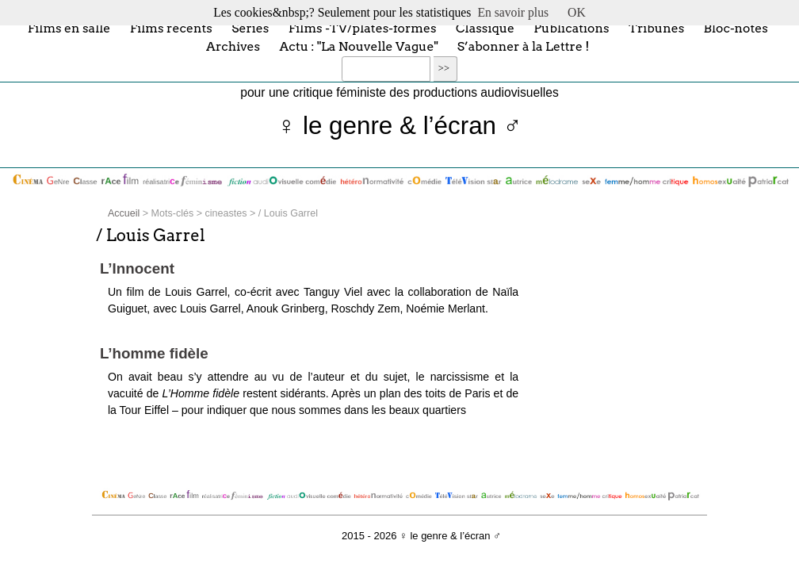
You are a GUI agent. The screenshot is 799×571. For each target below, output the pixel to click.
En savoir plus (513, 12)
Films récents (171, 27)
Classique (485, 27)
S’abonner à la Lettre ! (523, 46)
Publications (571, 27)
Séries (250, 27)
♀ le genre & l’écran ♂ (399, 126)
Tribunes (656, 27)
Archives (233, 46)
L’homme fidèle (154, 353)
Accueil (124, 213)
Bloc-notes (736, 27)
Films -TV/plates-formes (363, 27)
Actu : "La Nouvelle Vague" (359, 46)
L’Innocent (137, 268)
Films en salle (69, 27)
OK (577, 12)
